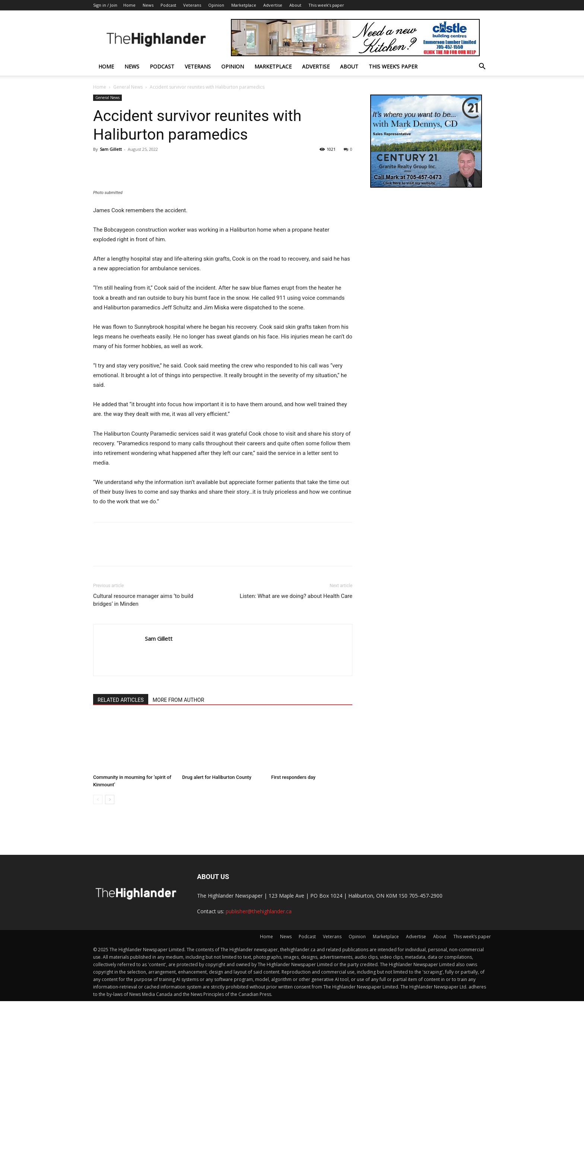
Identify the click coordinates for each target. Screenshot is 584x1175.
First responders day (293, 951)
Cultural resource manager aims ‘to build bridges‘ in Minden (143, 774)
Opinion (216, 5)
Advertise (272, 5)
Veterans (192, 5)
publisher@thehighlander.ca (259, 1085)
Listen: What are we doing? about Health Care (296, 770)
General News (128, 87)
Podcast (168, 5)
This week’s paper (326, 5)
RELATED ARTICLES (121, 874)
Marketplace (243, 5)
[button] (482, 67)
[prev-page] (97, 973)
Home (129, 5)
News (148, 5)
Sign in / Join (105, 5)
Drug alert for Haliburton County (216, 951)
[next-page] (109, 973)
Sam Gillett (111, 149)
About (295, 5)
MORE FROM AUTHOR (178, 874)
